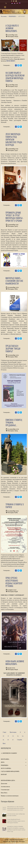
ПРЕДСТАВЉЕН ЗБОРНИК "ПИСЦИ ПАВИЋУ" (13, 348)
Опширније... (7, 65)
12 (13, 736)
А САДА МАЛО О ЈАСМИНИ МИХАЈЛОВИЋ (12, 28)
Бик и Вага (4, 793)
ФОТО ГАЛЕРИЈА (6, 768)
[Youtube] (16, 1)
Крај (4, 743)
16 (8, 740)
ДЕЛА (2, 762)
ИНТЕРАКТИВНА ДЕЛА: (8, 780)
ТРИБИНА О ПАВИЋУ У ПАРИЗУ (15, 506)
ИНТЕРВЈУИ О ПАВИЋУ (9, 753)
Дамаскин (4, 783)
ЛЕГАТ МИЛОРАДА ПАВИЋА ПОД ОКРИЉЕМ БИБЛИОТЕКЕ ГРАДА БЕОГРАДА (14, 139)
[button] (22, 759)
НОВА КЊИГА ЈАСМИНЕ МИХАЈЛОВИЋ (15, 663)
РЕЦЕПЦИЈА (4, 765)
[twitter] (13, 1)
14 (22, 736)
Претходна (13, 732)
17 (12, 740)
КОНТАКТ (4, 774)
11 (8, 736)
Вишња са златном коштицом (9, 796)
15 (3, 740)
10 (3, 736)
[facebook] (11, 1)
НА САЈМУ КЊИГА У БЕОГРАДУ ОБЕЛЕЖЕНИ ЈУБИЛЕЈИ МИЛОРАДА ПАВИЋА (15, 76)
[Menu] (5, 7)
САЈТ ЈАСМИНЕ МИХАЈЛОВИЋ (10, 771)
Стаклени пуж (5, 790)
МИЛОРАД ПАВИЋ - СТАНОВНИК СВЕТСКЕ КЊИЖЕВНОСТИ (14, 280)
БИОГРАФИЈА (5, 759)
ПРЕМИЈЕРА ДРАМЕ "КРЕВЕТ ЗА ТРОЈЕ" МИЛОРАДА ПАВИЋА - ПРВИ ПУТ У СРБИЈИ (15, 216)
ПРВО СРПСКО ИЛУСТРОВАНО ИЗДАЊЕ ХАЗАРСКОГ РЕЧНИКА (14, 582)
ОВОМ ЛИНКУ (10, 61)
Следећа (19, 740)
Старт (4, 732)
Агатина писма (5, 787)
